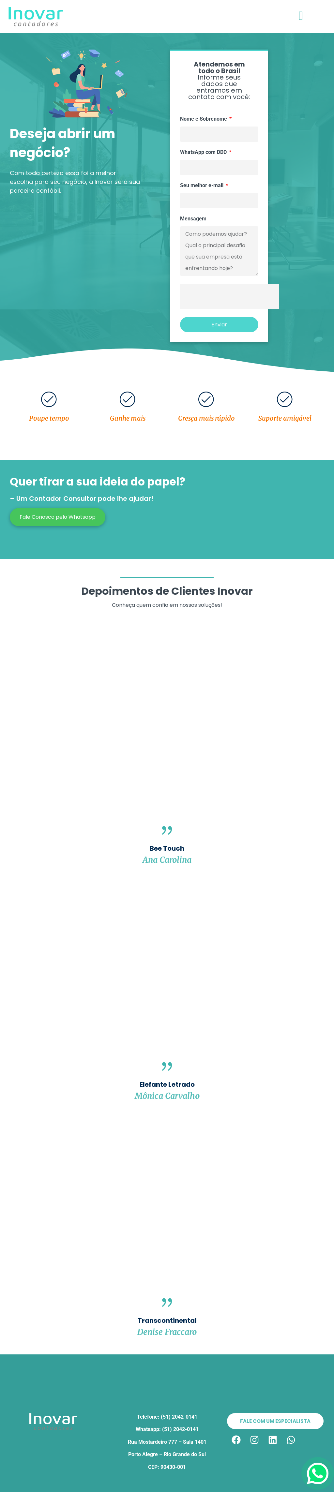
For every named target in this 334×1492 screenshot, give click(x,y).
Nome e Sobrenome (204, 119)
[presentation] (229, 296)
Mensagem (193, 219)
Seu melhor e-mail (202, 185)
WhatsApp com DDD (204, 152)
